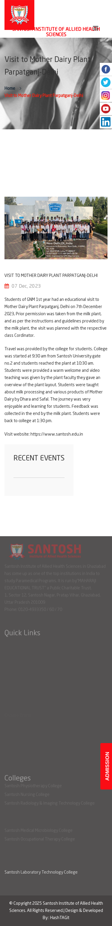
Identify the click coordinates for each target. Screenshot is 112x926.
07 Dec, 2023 (26, 286)
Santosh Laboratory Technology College (41, 872)
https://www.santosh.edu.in (56, 434)
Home (9, 89)
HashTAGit (59, 918)
